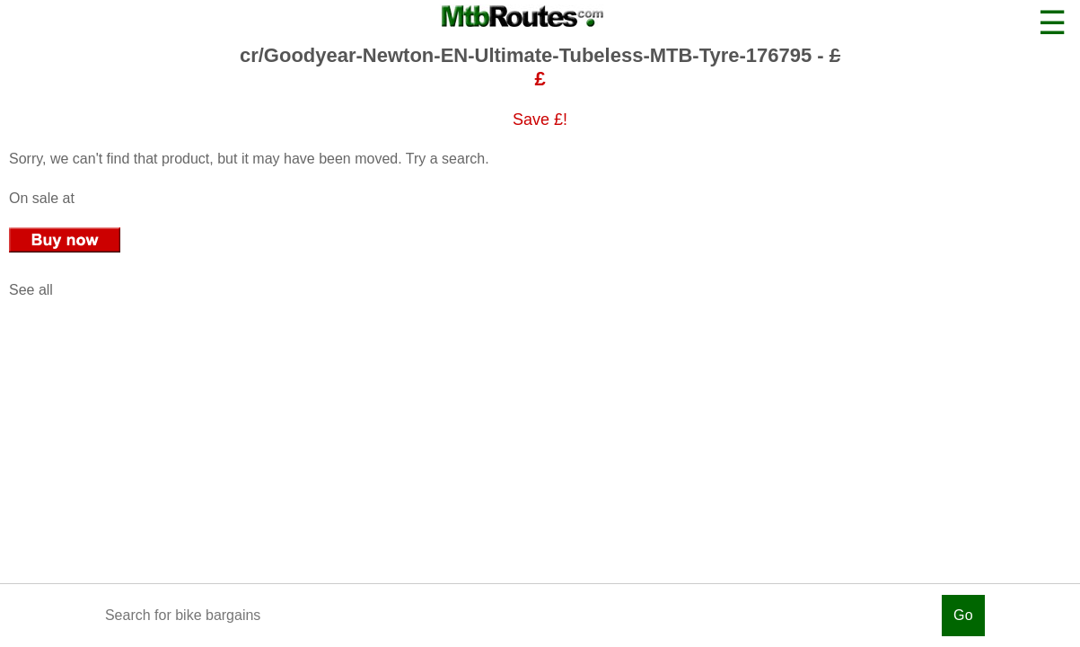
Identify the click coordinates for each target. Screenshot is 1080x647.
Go (963, 615)
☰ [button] (1052, 22)
